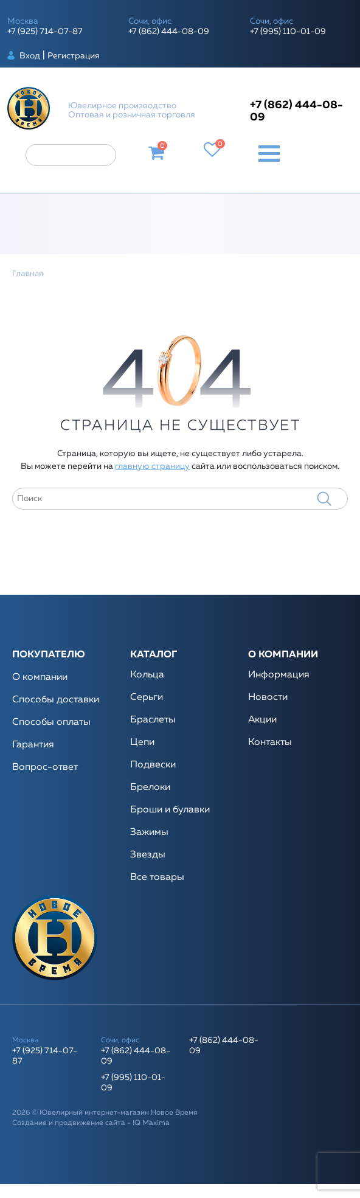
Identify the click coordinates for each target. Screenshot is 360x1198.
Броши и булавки (170, 810)
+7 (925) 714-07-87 (45, 31)
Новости (268, 697)
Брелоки (150, 787)
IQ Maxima (151, 1123)
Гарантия (33, 745)
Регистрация (73, 56)
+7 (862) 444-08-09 (168, 31)
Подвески (153, 765)
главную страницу (152, 466)
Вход (29, 56)
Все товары (157, 877)
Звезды (147, 855)
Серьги (146, 697)
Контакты (270, 742)
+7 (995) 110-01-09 (288, 31)
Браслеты (153, 720)
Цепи (142, 742)
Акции (262, 720)
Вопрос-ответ (45, 767)
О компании (40, 677)
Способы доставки (55, 700)
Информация (279, 675)
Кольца (147, 675)
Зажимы (149, 832)
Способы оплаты (51, 722)
